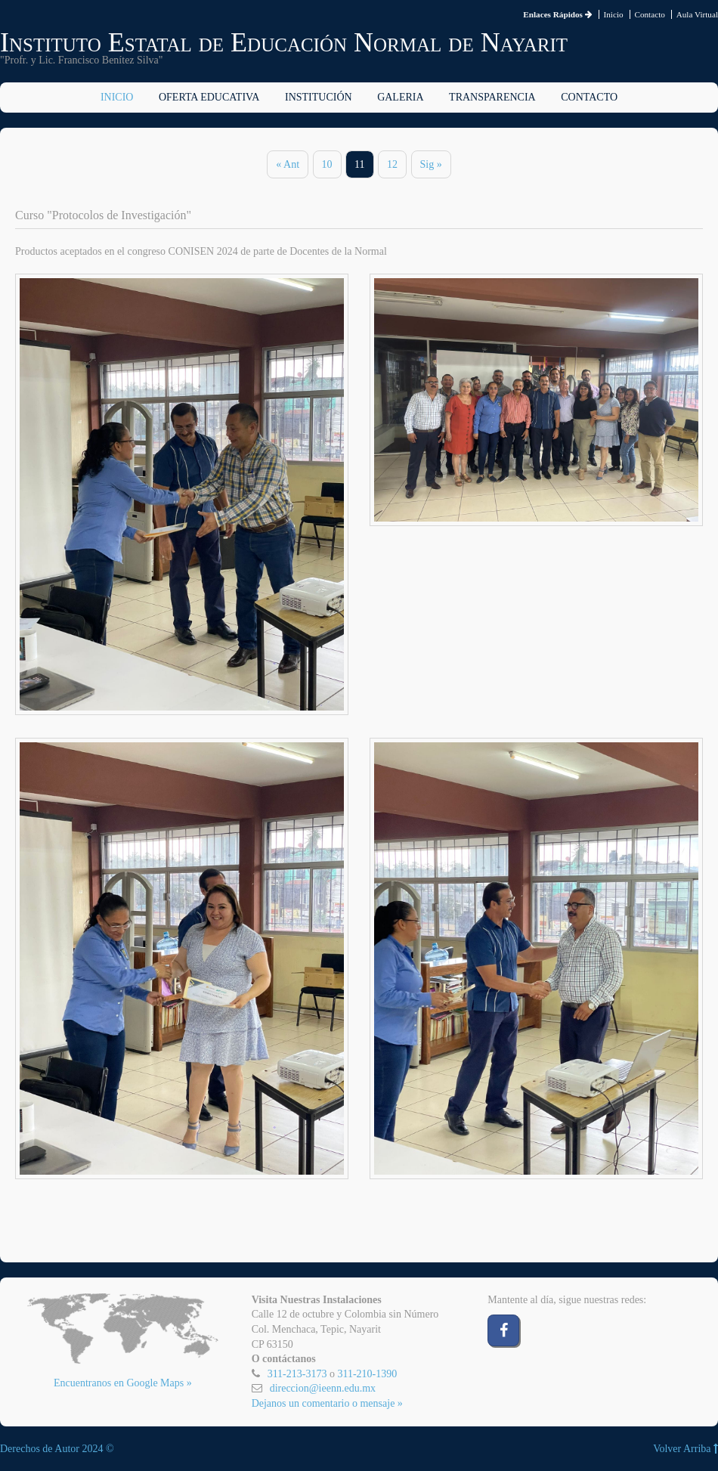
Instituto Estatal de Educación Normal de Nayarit (284, 42)
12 (392, 164)
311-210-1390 (367, 1374)
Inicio (614, 14)
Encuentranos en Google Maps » (123, 1383)
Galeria (400, 97)
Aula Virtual (697, 14)
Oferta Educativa (209, 97)
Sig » (431, 164)
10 (327, 164)
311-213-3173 (297, 1374)
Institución (318, 97)
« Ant (287, 164)
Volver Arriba (685, 1448)
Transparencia (492, 97)
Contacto (649, 14)
